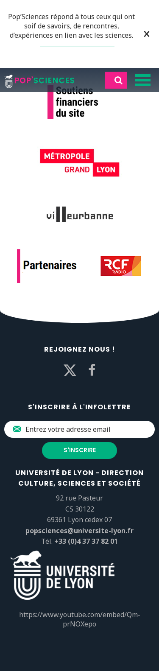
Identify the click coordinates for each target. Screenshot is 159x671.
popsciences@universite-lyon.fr (79, 530)
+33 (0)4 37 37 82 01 (86, 541)
